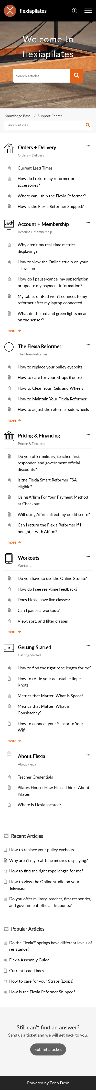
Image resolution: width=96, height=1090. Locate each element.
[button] (75, 11)
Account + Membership (43, 224)
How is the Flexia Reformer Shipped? (51, 206)
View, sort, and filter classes (43, 621)
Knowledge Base (17, 115)
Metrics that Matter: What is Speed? (50, 696)
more (15, 330)
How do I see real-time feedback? (47, 589)
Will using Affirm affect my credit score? (54, 514)
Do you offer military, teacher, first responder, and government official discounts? (49, 463)
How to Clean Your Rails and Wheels (50, 388)
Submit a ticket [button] (48, 1049)
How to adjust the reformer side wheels (53, 409)
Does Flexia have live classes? (44, 599)
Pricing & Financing (39, 435)
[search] (41, 76)
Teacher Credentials (35, 777)
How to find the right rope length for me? (55, 668)
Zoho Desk (59, 1083)
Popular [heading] (27, 929)
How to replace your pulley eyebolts (50, 367)
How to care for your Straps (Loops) (50, 377)
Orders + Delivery (37, 147)
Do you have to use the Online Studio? (52, 578)
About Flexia (31, 756)
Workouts (28, 558)
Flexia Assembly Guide (29, 960)
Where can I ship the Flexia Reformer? (52, 196)
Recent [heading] (27, 836)
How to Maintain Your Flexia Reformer (52, 399)
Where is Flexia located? (39, 804)
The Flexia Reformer (39, 346)
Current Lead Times (35, 168)
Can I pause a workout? (39, 610)
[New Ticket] (48, 1049)
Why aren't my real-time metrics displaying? (48, 860)
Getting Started (34, 647)
